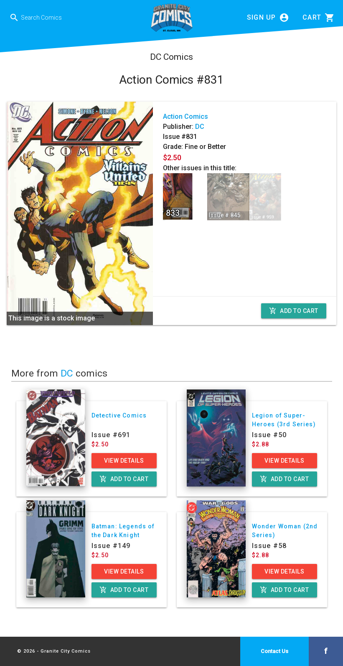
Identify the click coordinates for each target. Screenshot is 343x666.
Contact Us (274, 651)
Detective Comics (119, 415)
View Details (124, 460)
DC (199, 127)
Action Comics (185, 116)
